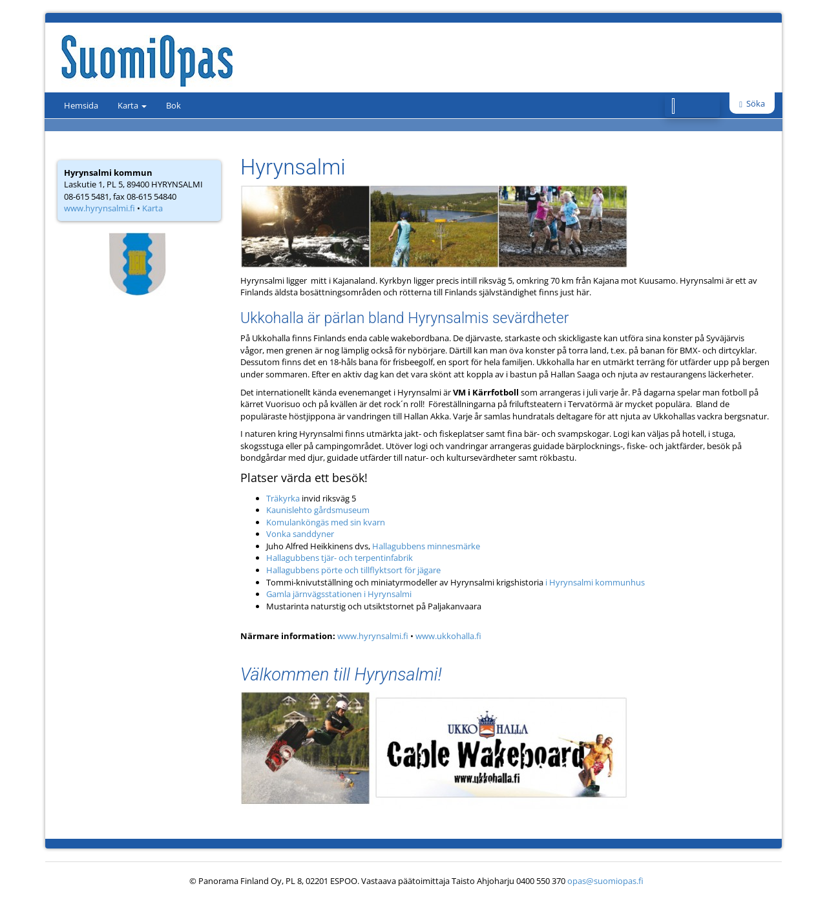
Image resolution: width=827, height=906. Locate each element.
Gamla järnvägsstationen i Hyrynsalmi (339, 594)
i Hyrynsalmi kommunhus (595, 582)
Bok (173, 105)
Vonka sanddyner (300, 534)
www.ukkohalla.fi (448, 636)
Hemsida (81, 105)
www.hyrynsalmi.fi (99, 208)
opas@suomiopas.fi (605, 881)
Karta (132, 105)
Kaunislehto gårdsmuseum (318, 510)
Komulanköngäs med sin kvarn (325, 522)
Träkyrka (283, 498)
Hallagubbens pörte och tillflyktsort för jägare (353, 570)
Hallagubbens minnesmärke (425, 546)
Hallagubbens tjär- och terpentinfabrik (339, 558)
